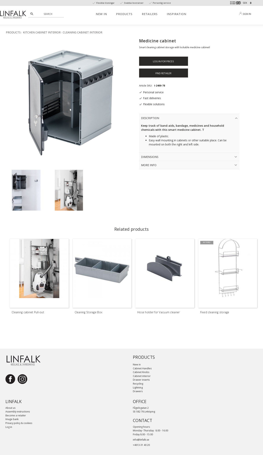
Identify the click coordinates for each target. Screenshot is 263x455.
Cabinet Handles (142, 368)
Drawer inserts (141, 379)
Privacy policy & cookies (18, 423)
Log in (8, 427)
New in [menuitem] (101, 14)
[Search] (32, 14)
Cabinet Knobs (141, 372)
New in (137, 364)
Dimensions (149, 157)
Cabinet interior (142, 376)
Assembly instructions (17, 411)
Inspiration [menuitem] (176, 14)
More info (148, 165)
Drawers (138, 391)
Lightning (138, 387)
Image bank (12, 419)
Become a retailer (15, 415)
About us (10, 408)
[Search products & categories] (48, 14)
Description (150, 118)
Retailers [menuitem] (150, 14)
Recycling (138, 383)
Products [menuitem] (124, 14)
